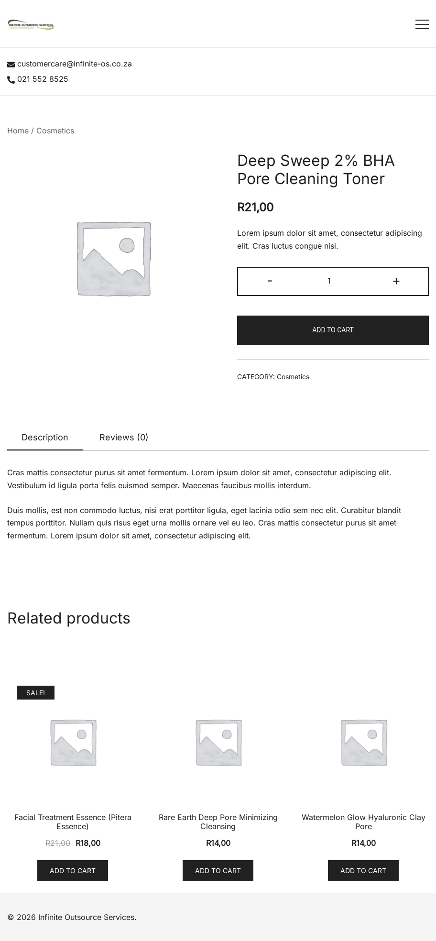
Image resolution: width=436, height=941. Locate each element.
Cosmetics (55, 130)
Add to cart (333, 330)
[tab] (45, 438)
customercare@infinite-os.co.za (69, 63)
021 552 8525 (37, 79)
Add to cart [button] (73, 870)
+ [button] (396, 280)
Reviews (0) (124, 437)
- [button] (270, 280)
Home (18, 130)
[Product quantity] (332, 281)
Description (45, 437)
